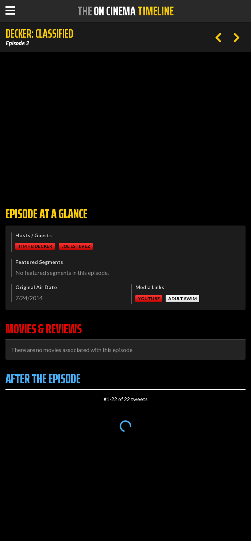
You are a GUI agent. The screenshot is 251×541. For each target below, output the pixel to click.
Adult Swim (182, 298)
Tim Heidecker (35, 246)
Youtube (149, 298)
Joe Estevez (76, 246)
